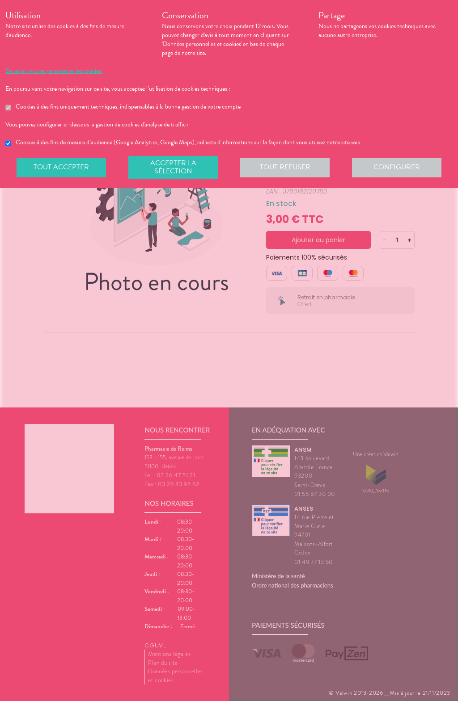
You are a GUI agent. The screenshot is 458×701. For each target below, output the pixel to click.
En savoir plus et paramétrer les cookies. (53, 71)
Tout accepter (61, 167)
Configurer (396, 167)
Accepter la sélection (173, 167)
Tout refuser (285, 167)
